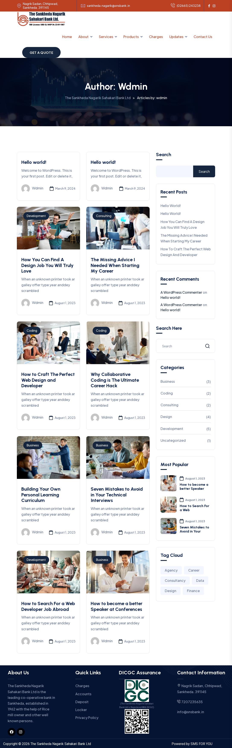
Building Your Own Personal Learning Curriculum (40, 494)
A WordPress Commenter (181, 292)
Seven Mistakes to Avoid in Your (194, 529)
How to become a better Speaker (194, 487)
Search (163, 154)
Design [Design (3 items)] (170, 590)
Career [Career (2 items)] (194, 570)
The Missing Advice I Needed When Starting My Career (115, 265)
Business (33, 445)
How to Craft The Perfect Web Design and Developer (48, 380)
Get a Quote (41, 52)
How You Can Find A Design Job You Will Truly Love (47, 265)
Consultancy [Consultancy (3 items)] (175, 580)
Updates (176, 36)
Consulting (103, 216)
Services (106, 36)
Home (67, 36)
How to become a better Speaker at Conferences (116, 606)
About (83, 36)
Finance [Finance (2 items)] (193, 590)
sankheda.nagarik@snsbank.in (108, 5)
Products (131, 36)
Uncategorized (173, 440)
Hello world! (33, 162)
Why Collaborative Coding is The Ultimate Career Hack (115, 380)
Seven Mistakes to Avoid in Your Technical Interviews (117, 494)
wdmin (32, 188)
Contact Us (203, 36)
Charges (156, 36)
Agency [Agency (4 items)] (171, 570)
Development (36, 216)
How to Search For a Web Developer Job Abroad (48, 606)
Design (166, 416)
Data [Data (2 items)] (200, 580)
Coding (32, 330)
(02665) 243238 (186, 6)
